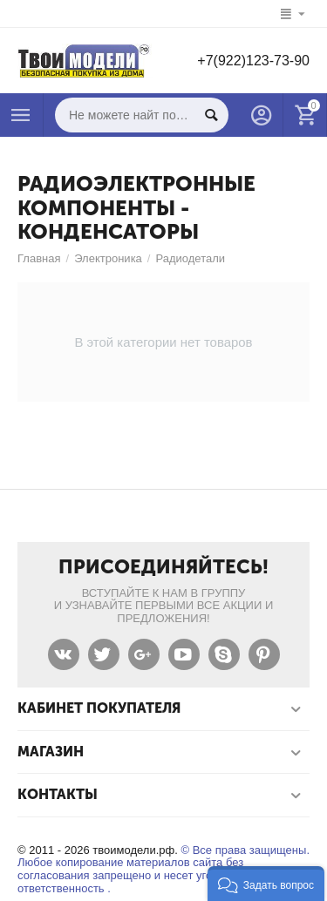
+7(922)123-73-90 (253, 60)
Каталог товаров (21, 115)
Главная (39, 258)
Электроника (108, 258)
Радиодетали (190, 258)
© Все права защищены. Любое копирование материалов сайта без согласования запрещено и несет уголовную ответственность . (163, 869)
